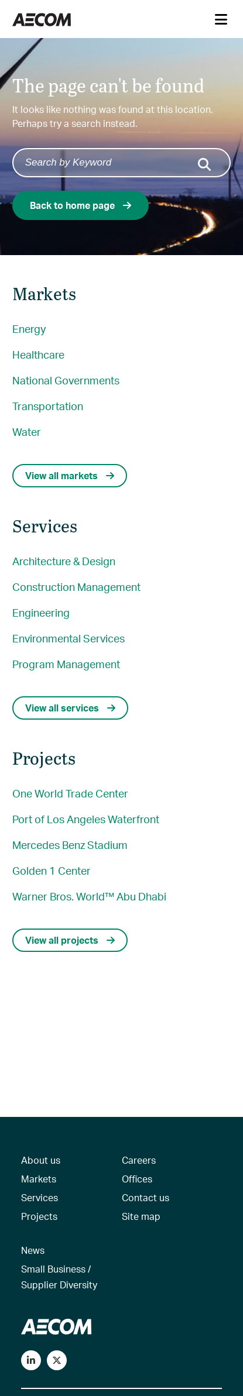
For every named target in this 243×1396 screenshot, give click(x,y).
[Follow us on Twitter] (57, 1360)
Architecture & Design (63, 561)
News (33, 1250)
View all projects (70, 940)
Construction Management (76, 586)
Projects (39, 1216)
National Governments (65, 380)
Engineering (41, 612)
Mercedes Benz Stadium (70, 844)
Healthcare (38, 354)
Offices (137, 1178)
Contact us (145, 1197)
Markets (38, 1178)
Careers (139, 1160)
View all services (70, 708)
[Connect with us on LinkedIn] (31, 1360)
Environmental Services (68, 638)
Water (26, 431)
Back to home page (80, 205)
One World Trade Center (70, 793)
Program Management (66, 664)
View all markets (69, 475)
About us (40, 1160)
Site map (141, 1216)
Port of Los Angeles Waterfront (85, 819)
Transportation (47, 405)
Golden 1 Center (51, 870)
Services (39, 1197)
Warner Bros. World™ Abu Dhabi (89, 896)
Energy (29, 328)
